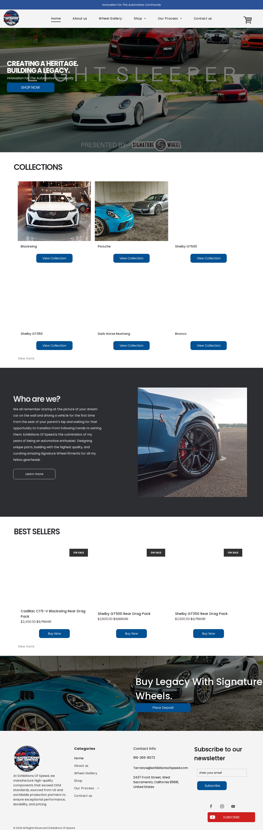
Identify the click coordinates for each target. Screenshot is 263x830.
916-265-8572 (144, 757)
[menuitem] (56, 18)
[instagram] (222, 807)
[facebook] (211, 807)
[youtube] (233, 807)
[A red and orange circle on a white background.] (47, 816)
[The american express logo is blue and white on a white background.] (61, 816)
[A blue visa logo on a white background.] (34, 816)
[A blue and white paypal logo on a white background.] (21, 816)
